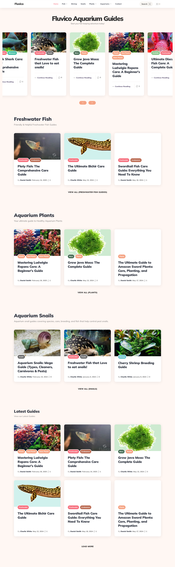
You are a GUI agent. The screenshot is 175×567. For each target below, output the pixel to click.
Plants (84, 53)
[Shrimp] (74, 4)
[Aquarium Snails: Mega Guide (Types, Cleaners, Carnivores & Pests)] (37, 343)
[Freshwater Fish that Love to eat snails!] (48, 42)
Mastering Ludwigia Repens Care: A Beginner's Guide (126, 70)
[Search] (146, 4)
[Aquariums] (105, 4)
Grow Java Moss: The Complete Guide (86, 63)
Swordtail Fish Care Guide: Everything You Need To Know (134, 170)
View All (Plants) (87, 292)
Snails (50, 53)
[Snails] (83, 4)
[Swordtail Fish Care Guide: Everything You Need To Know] (137, 146)
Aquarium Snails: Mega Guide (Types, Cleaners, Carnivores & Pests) (35, 367)
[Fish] (64, 4)
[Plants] (93, 4)
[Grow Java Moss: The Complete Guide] (87, 42)
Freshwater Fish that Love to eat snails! (47, 63)
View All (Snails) (87, 389)
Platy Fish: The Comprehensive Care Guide (33, 170)
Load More (88, 546)
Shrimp (122, 357)
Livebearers (35, 160)
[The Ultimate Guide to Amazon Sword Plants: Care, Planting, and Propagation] (137, 242)
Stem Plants (118, 58)
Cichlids (156, 53)
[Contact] (118, 4)
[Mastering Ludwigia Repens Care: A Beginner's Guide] (126, 42)
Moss (77, 53)
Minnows (12, 53)
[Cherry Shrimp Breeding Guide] (137, 343)
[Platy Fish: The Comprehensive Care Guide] (37, 146)
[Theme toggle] (157, 4)
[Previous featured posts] (83, 103)
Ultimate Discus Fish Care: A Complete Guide (163, 63)
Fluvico (19, 4)
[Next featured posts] (92, 103)
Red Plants (126, 53)
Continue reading (82, 78)
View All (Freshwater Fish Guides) (87, 192)
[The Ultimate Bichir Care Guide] (87, 146)
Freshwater (166, 53)
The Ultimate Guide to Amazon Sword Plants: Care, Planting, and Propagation (135, 268)
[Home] (56, 4)
